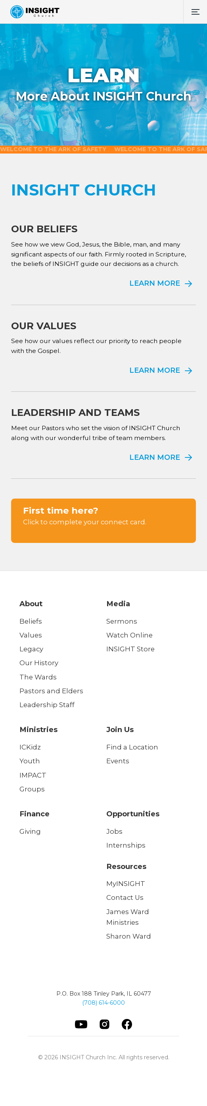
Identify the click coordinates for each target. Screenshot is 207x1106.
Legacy (31, 649)
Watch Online (129, 635)
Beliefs (30, 621)
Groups (32, 789)
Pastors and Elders (51, 691)
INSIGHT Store (130, 649)
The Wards (38, 677)
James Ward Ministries (127, 917)
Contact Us (125, 897)
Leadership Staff (47, 705)
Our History (38, 663)
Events (117, 761)
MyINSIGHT (125, 884)
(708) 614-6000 (103, 1002)
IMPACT (32, 775)
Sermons (121, 621)
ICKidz (30, 747)
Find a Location (132, 747)
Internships (126, 845)
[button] (195, 12)
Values (30, 635)
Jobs (114, 831)
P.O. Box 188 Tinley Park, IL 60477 (103, 993)
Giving (30, 831)
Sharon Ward (128, 936)
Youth (29, 761)
